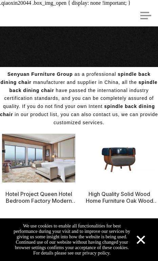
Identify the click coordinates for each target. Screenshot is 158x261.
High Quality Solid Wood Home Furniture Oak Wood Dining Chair (119, 197)
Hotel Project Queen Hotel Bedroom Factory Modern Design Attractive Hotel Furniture (38, 197)
